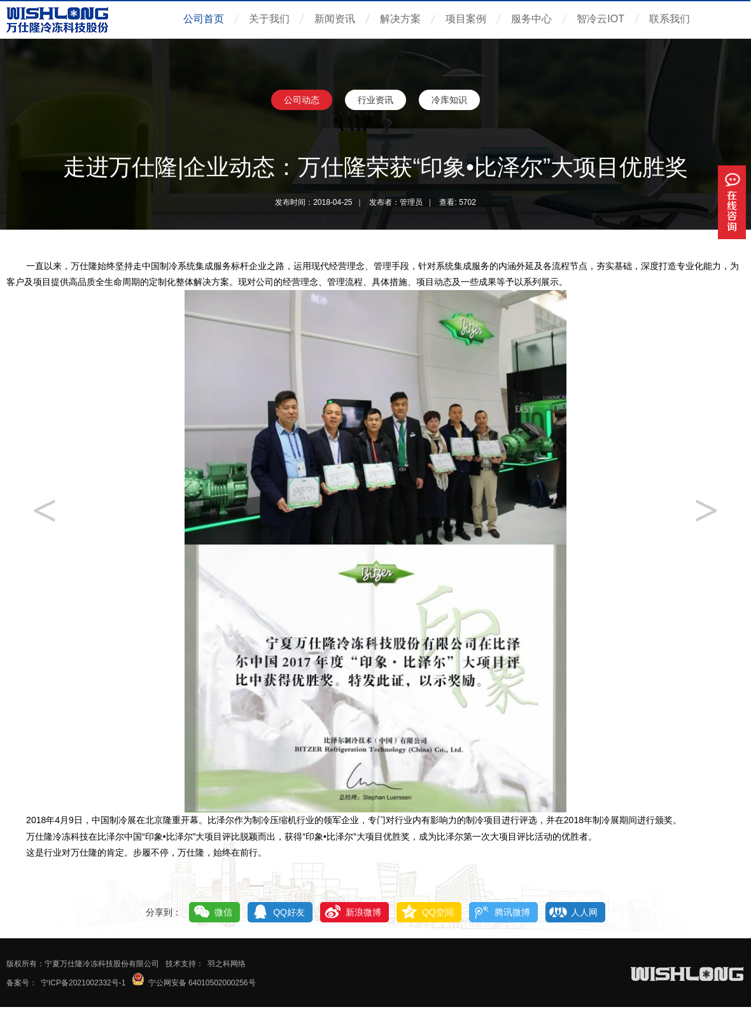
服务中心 (531, 18)
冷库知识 (449, 100)
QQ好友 (289, 912)
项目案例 (466, 18)
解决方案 (400, 18)
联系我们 (669, 18)
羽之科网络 (226, 963)
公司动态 (301, 100)
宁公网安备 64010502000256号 (202, 982)
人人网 (584, 912)
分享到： (163, 912)
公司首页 (203, 18)
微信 (223, 912)
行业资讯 (375, 100)
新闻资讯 (334, 18)
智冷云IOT (600, 18)
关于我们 (269, 18)
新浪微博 (363, 912)
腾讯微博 (512, 912)
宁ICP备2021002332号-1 (83, 982)
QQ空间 (438, 912)
